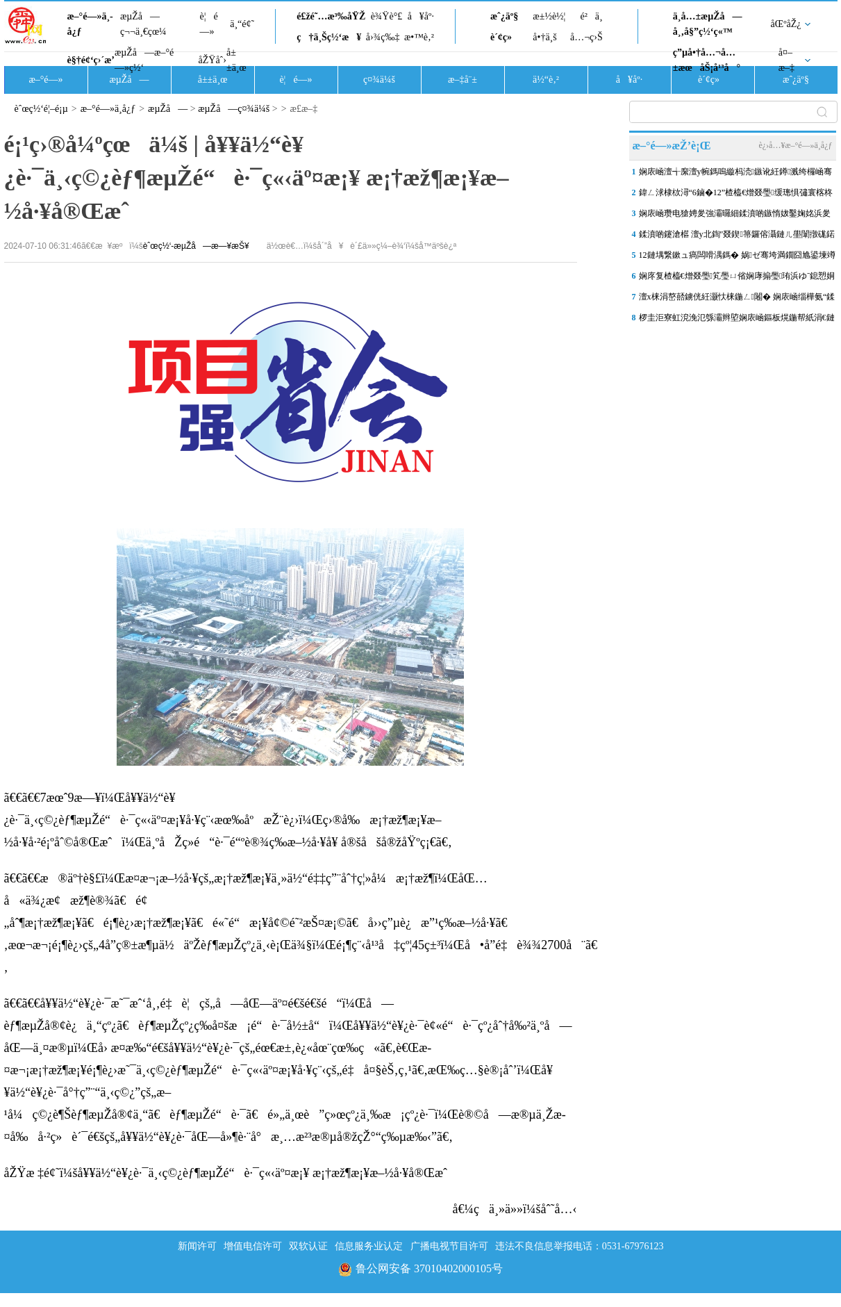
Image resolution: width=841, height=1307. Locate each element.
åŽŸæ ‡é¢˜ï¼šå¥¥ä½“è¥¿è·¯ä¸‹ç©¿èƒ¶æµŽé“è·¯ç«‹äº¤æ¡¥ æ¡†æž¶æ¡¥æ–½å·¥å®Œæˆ (230, 1173)
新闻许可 (197, 1246)
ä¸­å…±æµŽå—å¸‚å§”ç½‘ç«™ (707, 24)
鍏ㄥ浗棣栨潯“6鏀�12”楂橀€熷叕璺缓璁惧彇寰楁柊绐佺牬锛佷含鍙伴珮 (736, 195)
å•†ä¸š (544, 37)
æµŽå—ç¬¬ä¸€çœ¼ (143, 24)
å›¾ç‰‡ (383, 37)
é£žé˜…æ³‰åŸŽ (331, 16)
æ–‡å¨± (462, 79)
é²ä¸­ (591, 16)
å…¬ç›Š (586, 37)
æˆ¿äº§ (504, 16)
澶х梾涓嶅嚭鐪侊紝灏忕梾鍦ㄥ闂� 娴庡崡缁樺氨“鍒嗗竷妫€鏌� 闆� (737, 299)
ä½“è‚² (546, 79)
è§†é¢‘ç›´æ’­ (91, 60)
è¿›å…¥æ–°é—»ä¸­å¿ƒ (795, 145)
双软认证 (308, 1246)
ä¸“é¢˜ (242, 24)
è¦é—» (209, 24)
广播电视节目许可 (449, 1246)
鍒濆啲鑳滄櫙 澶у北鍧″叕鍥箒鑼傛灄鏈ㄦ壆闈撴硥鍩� (737, 237)
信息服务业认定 (369, 1246)
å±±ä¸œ (236, 60)
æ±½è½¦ (549, 16)
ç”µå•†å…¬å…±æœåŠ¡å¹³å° (706, 60)
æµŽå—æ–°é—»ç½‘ (144, 60)
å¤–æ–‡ (786, 60)
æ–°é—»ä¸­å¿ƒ (90, 24)
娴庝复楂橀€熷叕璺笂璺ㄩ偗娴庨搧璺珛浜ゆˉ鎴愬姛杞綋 (737, 278)
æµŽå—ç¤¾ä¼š (233, 109)
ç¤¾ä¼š (379, 79)
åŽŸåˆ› (212, 60)
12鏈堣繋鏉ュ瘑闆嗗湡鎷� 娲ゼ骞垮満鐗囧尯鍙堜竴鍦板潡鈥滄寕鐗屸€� (737, 257)
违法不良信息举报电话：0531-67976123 (579, 1246)
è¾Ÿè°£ (387, 16)
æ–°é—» (45, 79)
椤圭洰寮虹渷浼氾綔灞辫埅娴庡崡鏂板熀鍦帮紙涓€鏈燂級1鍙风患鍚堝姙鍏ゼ (737, 320)
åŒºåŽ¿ (786, 24)
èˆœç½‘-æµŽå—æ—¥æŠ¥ (196, 246)
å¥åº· (421, 16)
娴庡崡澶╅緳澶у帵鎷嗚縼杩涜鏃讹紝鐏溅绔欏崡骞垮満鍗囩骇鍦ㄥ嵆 (736, 174)
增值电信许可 (253, 1246)
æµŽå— (129, 79)
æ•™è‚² (419, 37)
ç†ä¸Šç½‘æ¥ (329, 37)
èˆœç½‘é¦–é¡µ (41, 109)
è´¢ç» (504, 37)
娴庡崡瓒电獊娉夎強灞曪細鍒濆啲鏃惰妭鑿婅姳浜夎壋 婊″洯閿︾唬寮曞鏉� (735, 216)
